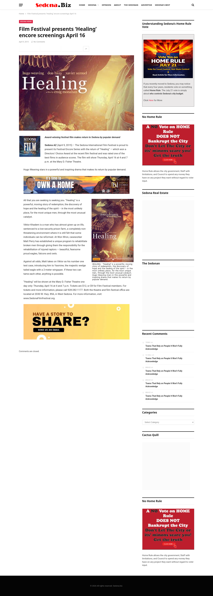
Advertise (146, 5)
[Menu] (21, 5)
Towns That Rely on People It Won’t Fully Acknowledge (164, 347)
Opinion (106, 5)
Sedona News (26, 22)
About (117, 5)
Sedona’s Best (162, 5)
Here (150, 100)
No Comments (38, 42)
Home (82, 5)
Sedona (92, 5)
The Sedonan (131, 5)
